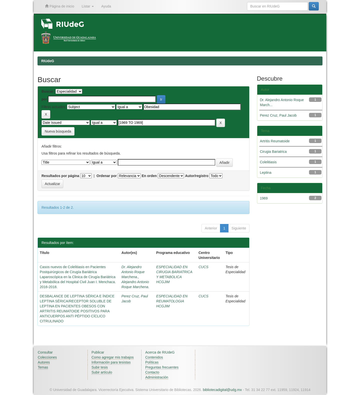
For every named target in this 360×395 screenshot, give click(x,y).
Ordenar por (106, 176)
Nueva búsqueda (58, 131)
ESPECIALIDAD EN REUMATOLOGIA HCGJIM (172, 301)
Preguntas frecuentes (161, 367)
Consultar (45, 352)
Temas (43, 367)
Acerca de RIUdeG (160, 352)
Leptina (266, 173)
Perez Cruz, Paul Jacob (278, 115)
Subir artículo (102, 372)
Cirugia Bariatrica (273, 152)
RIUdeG (47, 61)
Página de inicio (59, 6)
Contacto (152, 372)
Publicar (98, 352)
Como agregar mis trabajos (113, 357)
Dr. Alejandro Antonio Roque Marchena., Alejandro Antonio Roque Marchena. (135, 277)
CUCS (203, 267)
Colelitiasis (268, 162)
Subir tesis (100, 367)
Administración (156, 377)
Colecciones (47, 357)
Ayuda (106, 6)
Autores (44, 362)
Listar (88, 6)
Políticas (151, 362)
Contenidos (154, 357)
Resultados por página (60, 176)
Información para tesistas (111, 362)
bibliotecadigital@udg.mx (222, 390)
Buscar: (48, 91)
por (44, 99)
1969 (264, 198)
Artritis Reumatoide (275, 141)
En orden (149, 176)
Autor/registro (196, 176)
